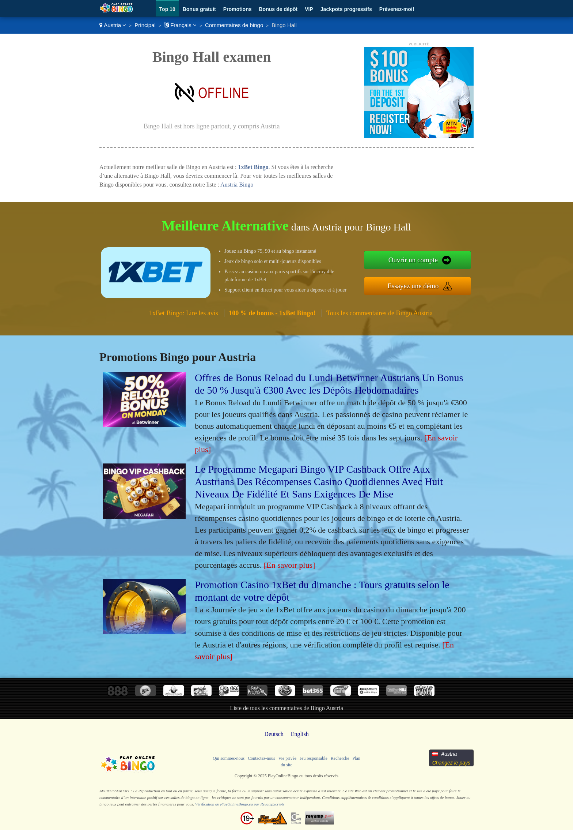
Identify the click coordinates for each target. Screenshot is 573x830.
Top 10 (167, 9)
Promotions (237, 9)
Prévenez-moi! (396, 9)
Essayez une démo (413, 286)
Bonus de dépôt (278, 9)
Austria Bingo (236, 184)
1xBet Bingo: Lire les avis (183, 313)
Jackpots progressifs (346, 9)
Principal (145, 25)
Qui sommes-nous (228, 758)
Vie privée (287, 758)
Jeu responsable (313, 758)
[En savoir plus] (289, 565)
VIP (309, 9)
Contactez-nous (261, 758)
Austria (112, 25)
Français (180, 25)
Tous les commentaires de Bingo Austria (379, 313)
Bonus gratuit (199, 9)
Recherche (340, 758)
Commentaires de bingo (234, 25)
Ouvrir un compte (413, 260)
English (300, 734)
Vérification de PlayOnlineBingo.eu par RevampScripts (240, 804)
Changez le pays (451, 763)
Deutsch (273, 734)
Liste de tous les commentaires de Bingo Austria (286, 708)
